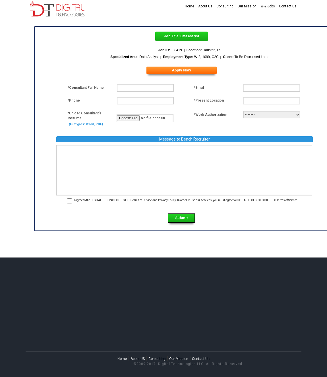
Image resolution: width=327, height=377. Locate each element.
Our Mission (246, 6)
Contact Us (288, 6)
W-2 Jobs (267, 6)
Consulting (224, 6)
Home (189, 6)
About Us (205, 6)
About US (138, 359)
